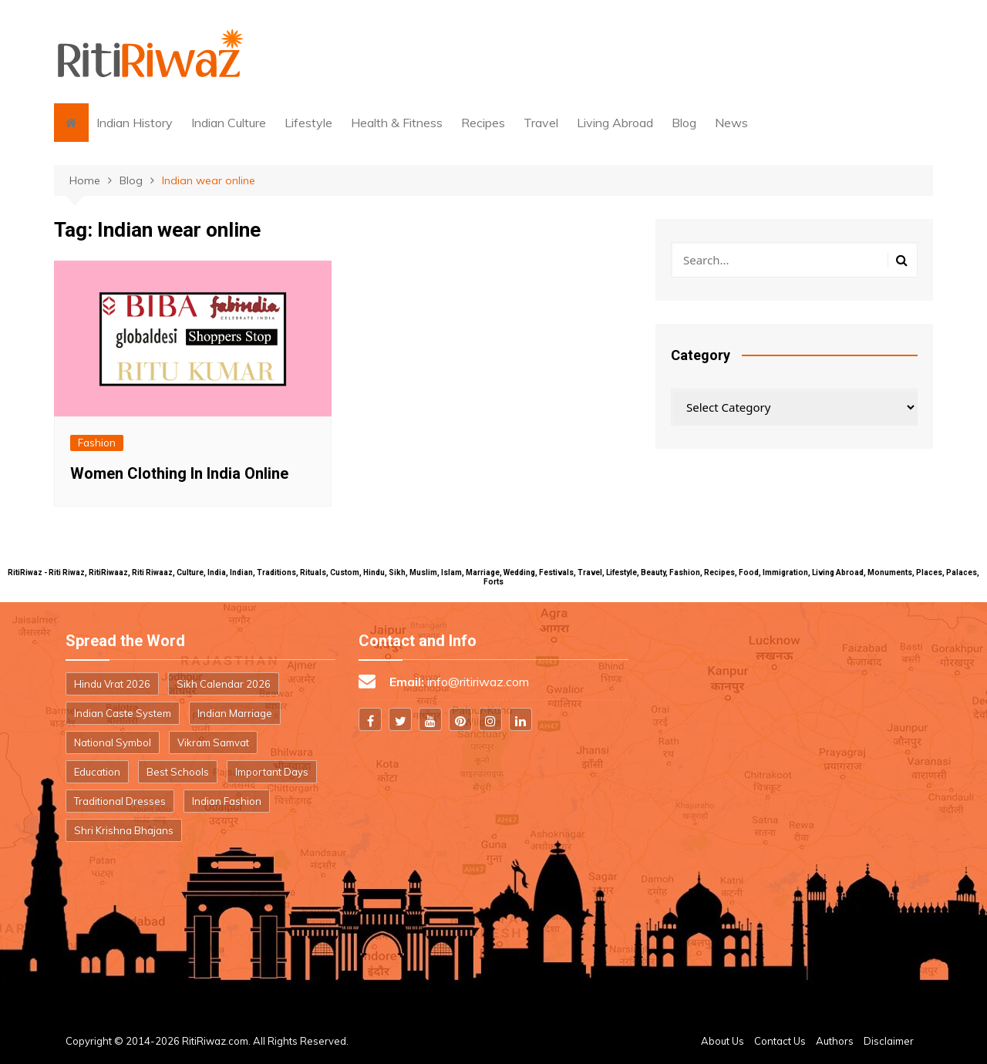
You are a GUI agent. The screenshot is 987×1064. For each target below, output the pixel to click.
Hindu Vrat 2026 (112, 684)
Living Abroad (615, 122)
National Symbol (112, 742)
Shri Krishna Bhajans (123, 830)
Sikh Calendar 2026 (224, 684)
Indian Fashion (226, 801)
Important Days (271, 772)
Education (97, 772)
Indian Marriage (234, 713)
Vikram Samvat (213, 742)
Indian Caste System (122, 713)
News (731, 122)
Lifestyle (308, 122)
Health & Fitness (397, 122)
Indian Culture (228, 122)
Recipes (483, 122)
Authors (835, 1041)
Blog (684, 122)
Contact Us (780, 1041)
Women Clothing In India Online (179, 473)
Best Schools (178, 772)
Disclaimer (889, 1041)
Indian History (134, 122)
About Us (722, 1041)
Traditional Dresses (120, 801)
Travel (541, 122)
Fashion (97, 442)
